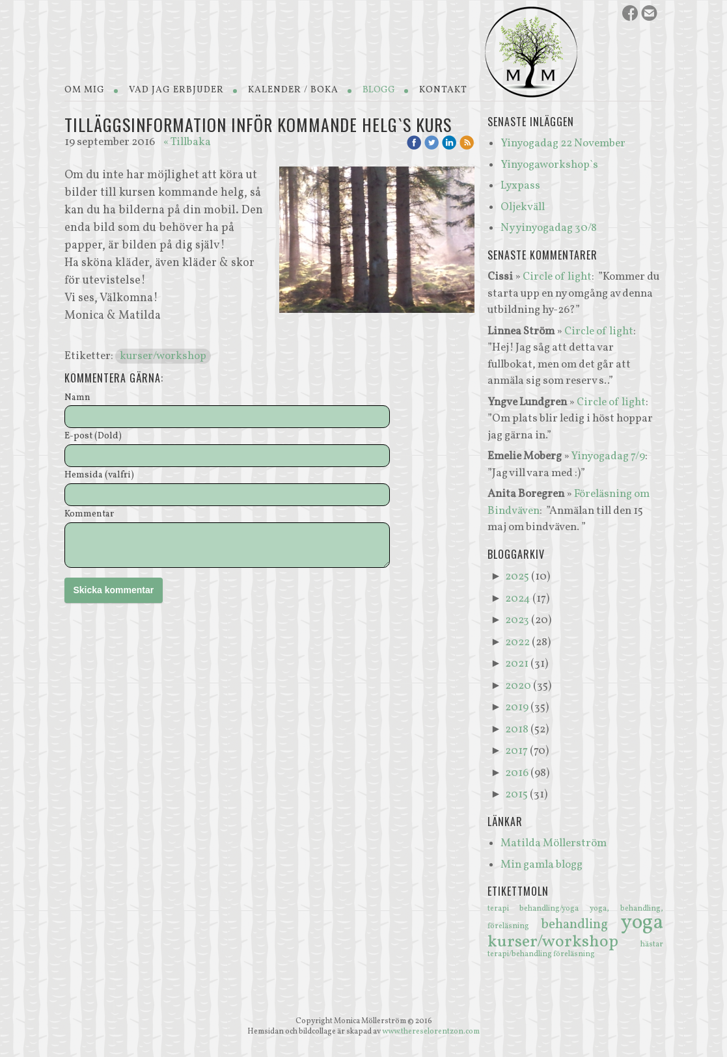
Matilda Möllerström (554, 843)
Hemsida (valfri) (99, 475)
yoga (642, 923)
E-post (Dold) (93, 436)
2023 (517, 620)
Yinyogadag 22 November (563, 143)
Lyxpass (520, 185)
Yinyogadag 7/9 (608, 456)
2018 (516, 729)
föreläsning (574, 954)
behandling (581, 924)
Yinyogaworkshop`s (549, 164)
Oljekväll (523, 207)
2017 (516, 750)
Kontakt (443, 90)
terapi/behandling (520, 954)
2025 (517, 576)
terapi (503, 908)
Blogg (379, 90)
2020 (518, 685)
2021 (516, 663)
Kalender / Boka (293, 90)
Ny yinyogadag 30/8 (549, 228)
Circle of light (557, 276)
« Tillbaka (187, 142)
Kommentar (89, 514)
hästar (651, 944)
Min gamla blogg (542, 864)
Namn (77, 398)
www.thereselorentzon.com (431, 1031)
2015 (516, 794)
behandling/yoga (554, 908)
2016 (516, 773)
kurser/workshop (163, 356)
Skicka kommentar (114, 590)
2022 (517, 642)
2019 (516, 707)
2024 (517, 598)
